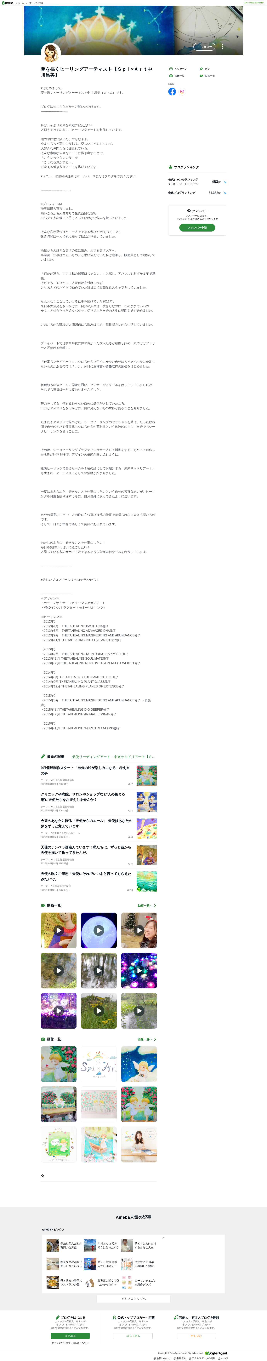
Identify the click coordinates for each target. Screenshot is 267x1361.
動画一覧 (207, 76)
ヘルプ (223, 1358)
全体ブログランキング (181, 192)
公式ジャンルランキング (183, 179)
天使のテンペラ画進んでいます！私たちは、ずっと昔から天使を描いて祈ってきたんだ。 (86, 850)
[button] (204, 47)
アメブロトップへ (133, 1298)
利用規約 (180, 1358)
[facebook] (172, 91)
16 (130, 890)
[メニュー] (222, 47)
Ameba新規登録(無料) (254, 2)
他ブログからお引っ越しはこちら (69, 1342)
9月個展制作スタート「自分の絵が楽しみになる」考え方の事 (85, 770)
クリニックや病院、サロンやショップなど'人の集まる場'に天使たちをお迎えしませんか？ (83, 797)
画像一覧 (177, 76)
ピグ (205, 69)
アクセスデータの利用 (202, 1358)
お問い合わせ (162, 1358)
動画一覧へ (147, 905)
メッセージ (178, 69)
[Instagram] (182, 91)
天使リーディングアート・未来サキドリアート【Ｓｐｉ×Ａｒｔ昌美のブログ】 (134, 757)
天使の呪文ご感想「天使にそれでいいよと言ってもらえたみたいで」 (86, 876)
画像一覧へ (147, 1039)
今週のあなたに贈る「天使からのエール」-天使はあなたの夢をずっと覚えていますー (86, 823)
